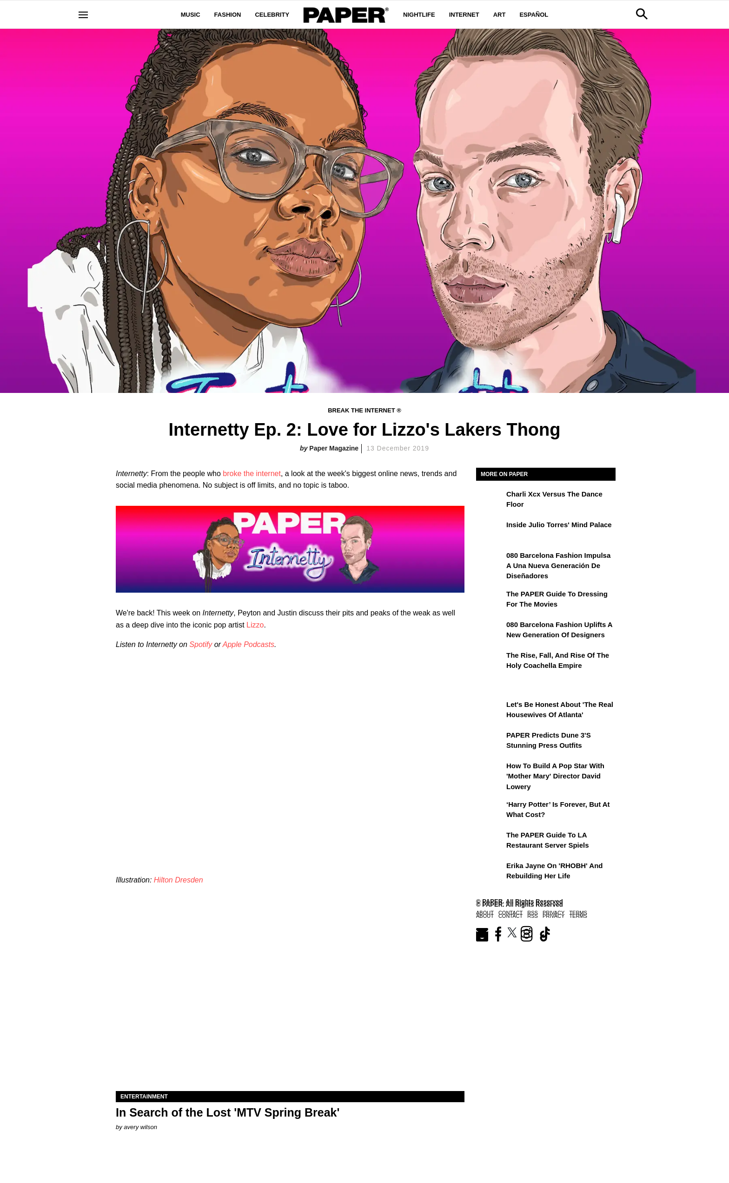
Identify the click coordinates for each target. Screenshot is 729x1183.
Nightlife (419, 14)
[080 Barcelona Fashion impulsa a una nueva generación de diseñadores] (490, 562)
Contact (510, 912)
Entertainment (144, 1096)
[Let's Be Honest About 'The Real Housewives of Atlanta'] (490, 711)
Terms (578, 912)
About (485, 912)
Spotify (200, 644)
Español (533, 14)
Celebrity (272, 14)
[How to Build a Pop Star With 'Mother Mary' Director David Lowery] (490, 772)
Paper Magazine (333, 448)
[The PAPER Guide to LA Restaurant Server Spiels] (490, 841)
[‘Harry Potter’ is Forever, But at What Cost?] (490, 811)
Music (190, 14)
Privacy (553, 912)
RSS (532, 912)
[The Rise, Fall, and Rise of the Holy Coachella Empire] (490, 661)
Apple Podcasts (248, 644)
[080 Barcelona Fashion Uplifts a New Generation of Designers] (490, 631)
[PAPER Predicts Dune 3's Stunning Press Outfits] (490, 741)
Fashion (227, 14)
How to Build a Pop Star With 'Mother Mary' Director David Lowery (555, 776)
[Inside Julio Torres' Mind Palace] (490, 531)
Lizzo (255, 625)
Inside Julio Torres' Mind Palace (559, 525)
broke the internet (252, 473)
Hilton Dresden (178, 880)
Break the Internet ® (364, 410)
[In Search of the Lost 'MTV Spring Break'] (290, 1004)
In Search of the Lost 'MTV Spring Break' (227, 1112)
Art (499, 14)
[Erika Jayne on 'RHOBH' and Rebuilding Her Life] (490, 872)
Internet (464, 14)
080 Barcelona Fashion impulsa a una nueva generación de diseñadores (558, 565)
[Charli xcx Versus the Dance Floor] (490, 500)
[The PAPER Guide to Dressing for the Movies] (490, 600)
